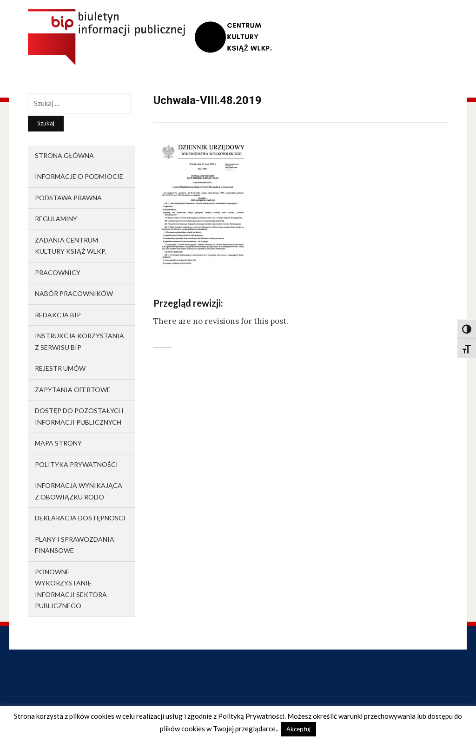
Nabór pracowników (74, 293)
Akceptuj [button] (298, 729)
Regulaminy (56, 219)
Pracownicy (57, 272)
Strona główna (64, 155)
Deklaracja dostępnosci (80, 518)
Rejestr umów (60, 368)
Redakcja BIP (58, 315)
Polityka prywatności (76, 464)
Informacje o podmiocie (79, 176)
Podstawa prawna (68, 198)
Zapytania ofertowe (73, 390)
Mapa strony (58, 443)
